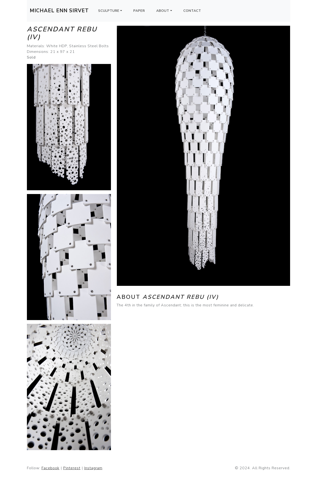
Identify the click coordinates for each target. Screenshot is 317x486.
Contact (192, 10)
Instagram (93, 468)
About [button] (162, 10)
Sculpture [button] (108, 10)
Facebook (50, 468)
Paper (139, 10)
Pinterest (71, 468)
